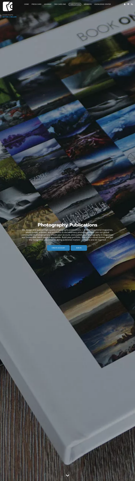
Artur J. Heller (9, 17)
